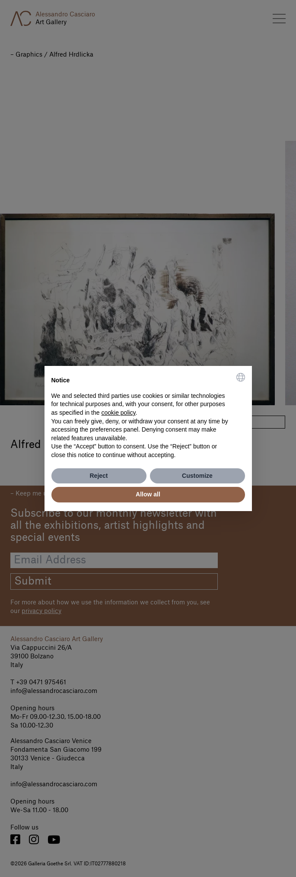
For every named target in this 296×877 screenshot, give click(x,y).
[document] (148, 416)
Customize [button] (197, 475)
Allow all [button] (148, 494)
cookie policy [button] (118, 412)
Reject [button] (98, 475)
